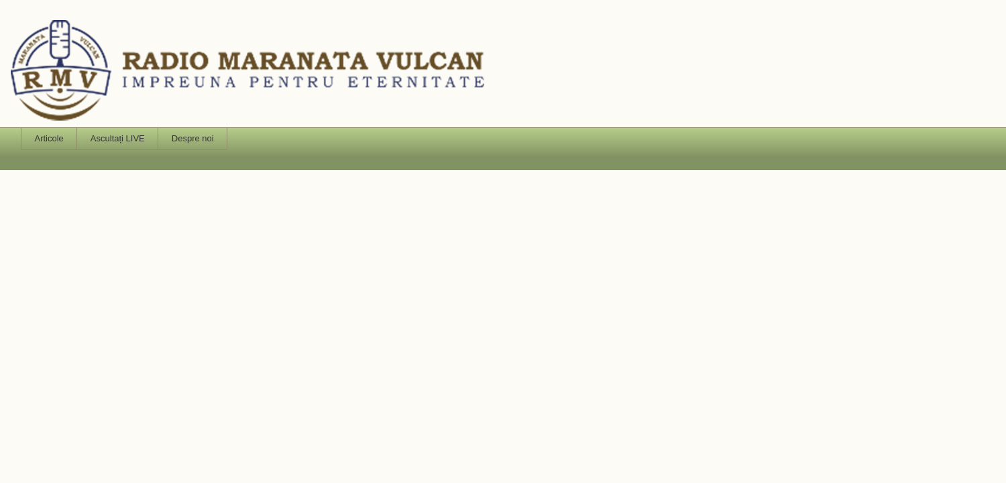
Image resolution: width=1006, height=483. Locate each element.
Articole (49, 138)
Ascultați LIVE (118, 138)
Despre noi (193, 138)
